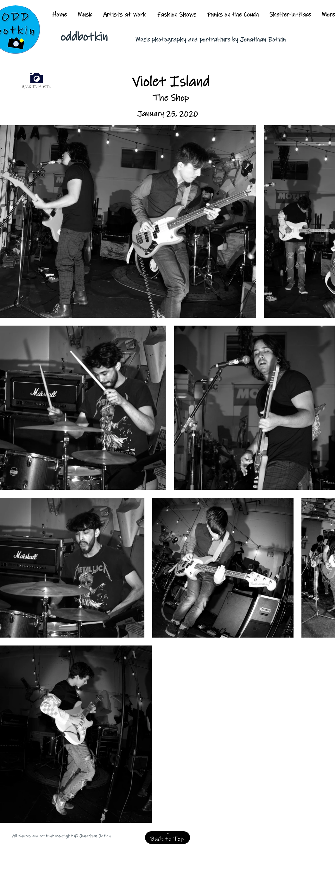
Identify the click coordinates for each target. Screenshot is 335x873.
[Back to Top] (167, 837)
